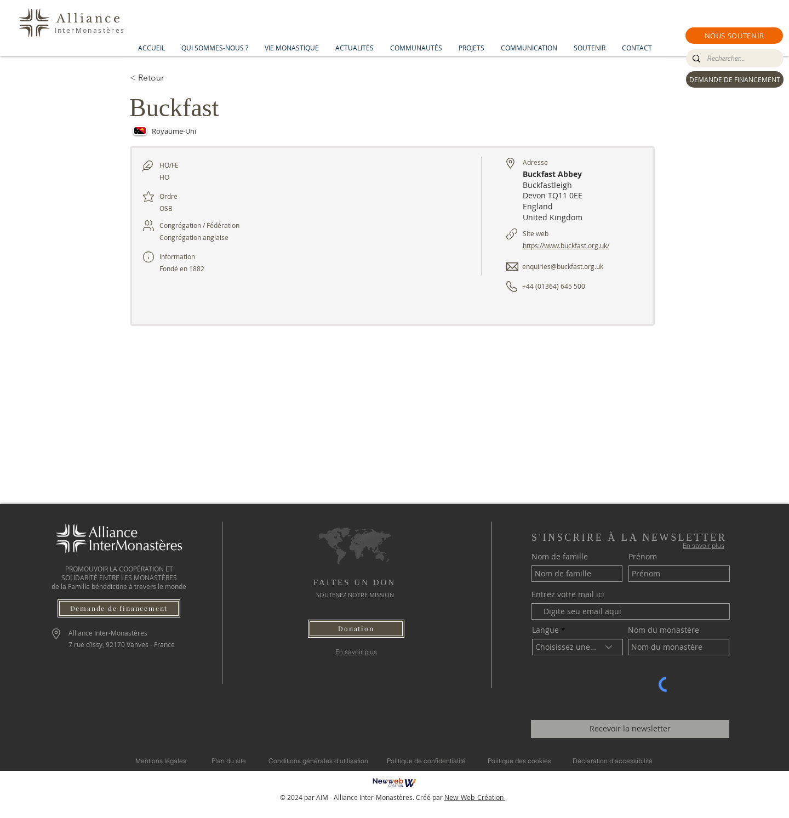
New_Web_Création (474, 797)
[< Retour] (169, 78)
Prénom (642, 556)
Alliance (89, 19)
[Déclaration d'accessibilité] (612, 761)
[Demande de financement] (119, 608)
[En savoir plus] (356, 652)
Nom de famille (559, 556)
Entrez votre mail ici (567, 594)
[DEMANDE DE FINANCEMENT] (735, 79)
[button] (734, 35)
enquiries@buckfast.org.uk (562, 266)
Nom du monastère (663, 630)
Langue (545, 630)
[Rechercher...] (734, 58)
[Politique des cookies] (519, 761)
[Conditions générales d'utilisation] (318, 761)
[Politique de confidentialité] (426, 761)
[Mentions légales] (161, 761)
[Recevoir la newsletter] (630, 729)
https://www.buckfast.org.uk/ (566, 245)
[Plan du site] (228, 761)
